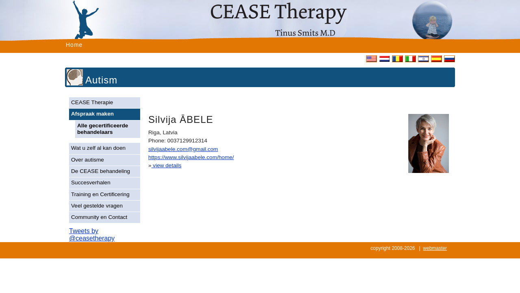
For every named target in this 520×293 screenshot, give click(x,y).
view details (167, 165)
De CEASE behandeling (100, 171)
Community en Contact (99, 217)
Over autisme (87, 160)
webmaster (435, 248)
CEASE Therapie (92, 102)
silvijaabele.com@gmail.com (183, 149)
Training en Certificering (100, 194)
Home (74, 45)
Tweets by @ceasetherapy (92, 234)
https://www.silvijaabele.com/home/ (191, 157)
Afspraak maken (92, 114)
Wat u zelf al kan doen (98, 148)
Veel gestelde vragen (97, 206)
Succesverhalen (90, 182)
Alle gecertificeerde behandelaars (102, 128)
